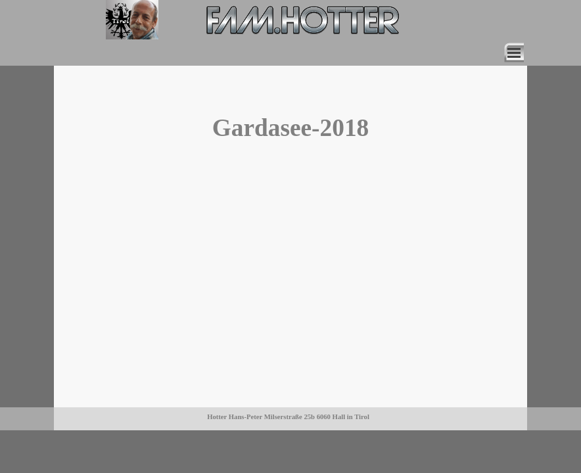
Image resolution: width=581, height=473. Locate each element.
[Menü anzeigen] (514, 52)
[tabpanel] (155, 20)
